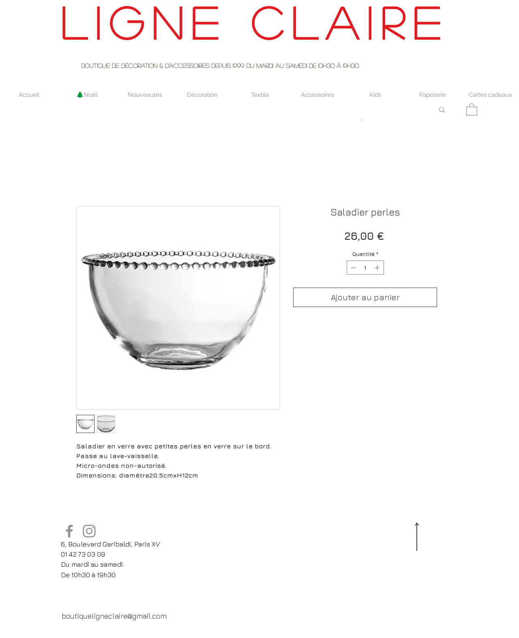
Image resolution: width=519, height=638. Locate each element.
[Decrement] (353, 268)
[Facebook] (69, 531)
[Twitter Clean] (94, 632)
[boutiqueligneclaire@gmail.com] (114, 616)
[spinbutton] (365, 268)
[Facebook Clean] (78, 632)
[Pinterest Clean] (111, 632)
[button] (471, 108)
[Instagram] (89, 531)
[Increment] (378, 268)
